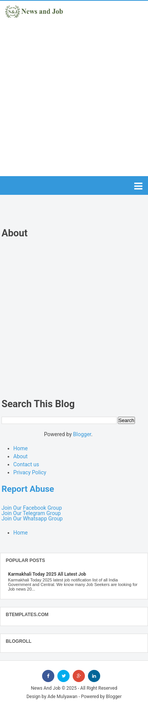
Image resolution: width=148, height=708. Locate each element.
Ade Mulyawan (62, 696)
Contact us (26, 464)
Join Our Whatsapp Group (32, 518)
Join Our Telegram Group (31, 513)
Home (20, 448)
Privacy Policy (29, 472)
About (20, 456)
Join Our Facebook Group (32, 508)
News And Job (46, 688)
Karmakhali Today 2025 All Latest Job (47, 574)
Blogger (82, 434)
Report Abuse (28, 489)
